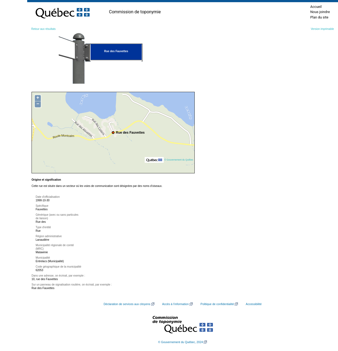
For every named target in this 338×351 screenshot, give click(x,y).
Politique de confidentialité (217, 304)
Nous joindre (320, 12)
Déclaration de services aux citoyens (127, 304)
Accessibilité (254, 304)
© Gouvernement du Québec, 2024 (180, 342)
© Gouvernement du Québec (178, 159)
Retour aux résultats (43, 28)
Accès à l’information (175, 304)
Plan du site (319, 17)
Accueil (316, 7)
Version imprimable (322, 28)
